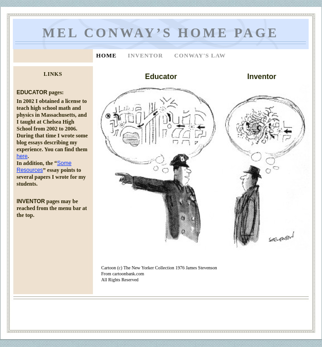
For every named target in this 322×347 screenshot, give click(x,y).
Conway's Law (200, 55)
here (22, 156)
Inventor (146, 55)
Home (107, 55)
